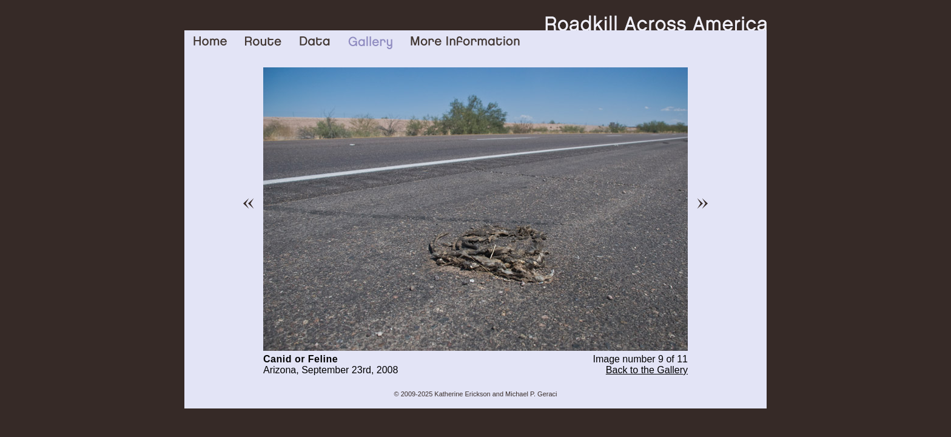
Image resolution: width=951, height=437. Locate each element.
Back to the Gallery (647, 370)
